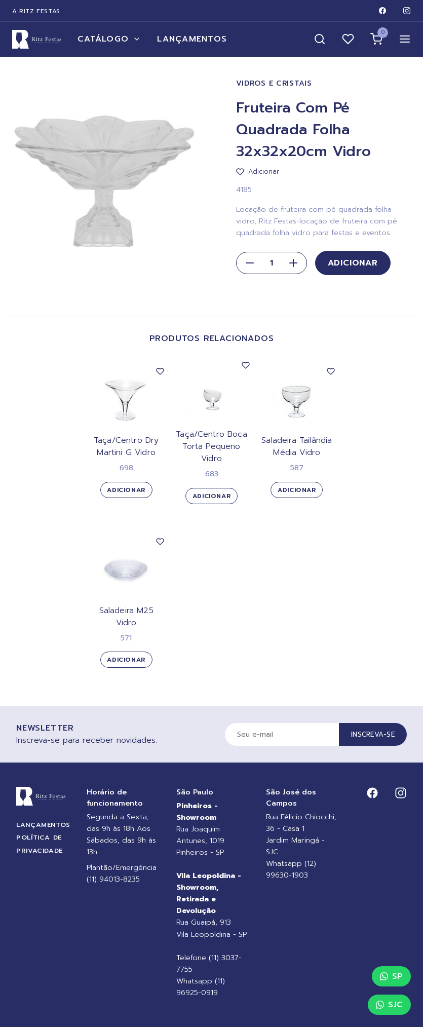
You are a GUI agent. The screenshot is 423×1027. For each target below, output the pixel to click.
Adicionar (353, 263)
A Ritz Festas (36, 11)
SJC (389, 1005)
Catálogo (109, 39)
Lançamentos (192, 39)
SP (391, 976)
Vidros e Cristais (274, 83)
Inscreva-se (373, 734)
